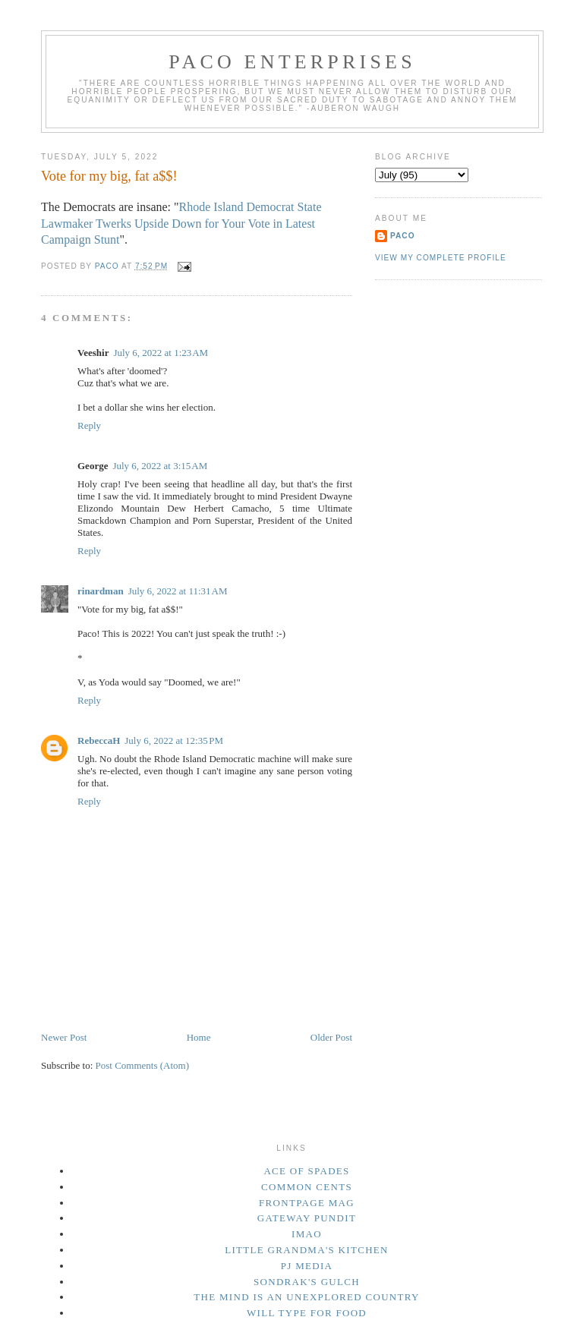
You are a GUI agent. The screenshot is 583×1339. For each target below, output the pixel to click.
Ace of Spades (306, 1171)
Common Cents (306, 1186)
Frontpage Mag (307, 1202)
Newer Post (64, 1037)
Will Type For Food (307, 1313)
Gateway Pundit (306, 1218)
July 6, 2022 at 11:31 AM (178, 591)
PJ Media (307, 1265)
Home (199, 1037)
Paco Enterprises (292, 62)
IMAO (307, 1234)
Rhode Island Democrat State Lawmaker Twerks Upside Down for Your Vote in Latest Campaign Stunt (181, 223)
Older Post (331, 1037)
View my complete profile (440, 258)
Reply (89, 425)
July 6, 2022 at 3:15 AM (159, 465)
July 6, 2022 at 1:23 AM (160, 352)
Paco (402, 236)
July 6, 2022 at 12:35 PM (173, 740)
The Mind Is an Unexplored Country (307, 1297)
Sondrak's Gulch (307, 1281)
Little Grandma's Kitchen (307, 1250)
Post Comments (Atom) (143, 1065)
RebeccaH (98, 740)
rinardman (100, 591)
